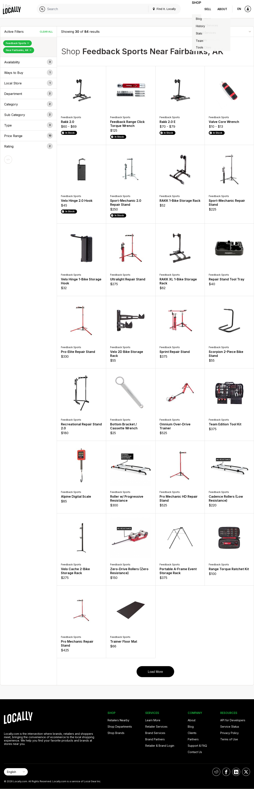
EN (239, 9)
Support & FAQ (197, 745)
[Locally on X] (246, 772)
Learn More (152, 720)
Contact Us (195, 752)
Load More (155, 671)
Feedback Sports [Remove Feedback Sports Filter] (17, 43)
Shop (194, 9)
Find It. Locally (159, 9)
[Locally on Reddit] (216, 772)
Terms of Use (229, 739)
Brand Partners (155, 739)
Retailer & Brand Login (159, 745)
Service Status (229, 726)
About (222, 9)
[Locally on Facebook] (226, 772)
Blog (191, 726)
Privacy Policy (229, 733)
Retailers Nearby (118, 720)
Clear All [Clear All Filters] (46, 31)
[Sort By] (230, 31)
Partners (193, 739)
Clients (192, 733)
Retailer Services (156, 726)
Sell (207, 9)
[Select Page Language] (16, 771)
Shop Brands (116, 733)
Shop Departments (120, 726)
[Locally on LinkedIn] (236, 772)
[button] (28, 62)
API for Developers (232, 720)
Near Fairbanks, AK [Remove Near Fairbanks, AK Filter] (19, 50)
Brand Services (155, 733)
